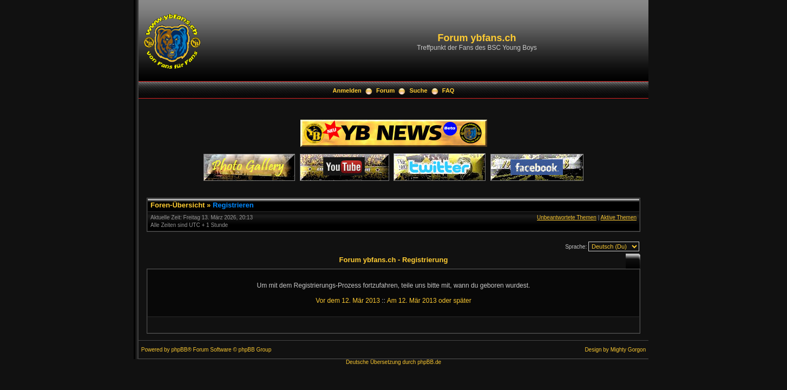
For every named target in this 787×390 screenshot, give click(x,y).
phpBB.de (429, 362)
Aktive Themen (618, 217)
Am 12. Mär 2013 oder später (429, 300)
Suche (419, 90)
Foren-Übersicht (177, 205)
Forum (385, 90)
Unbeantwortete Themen (566, 217)
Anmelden (347, 90)
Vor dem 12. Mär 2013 (348, 300)
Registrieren (233, 205)
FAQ (448, 90)
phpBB (179, 350)
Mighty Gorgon (628, 350)
